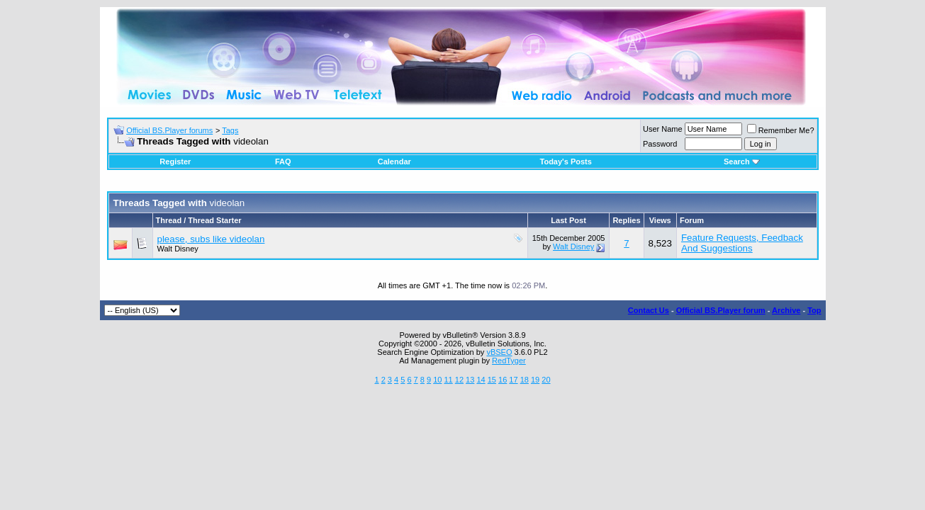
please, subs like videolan (211, 239)
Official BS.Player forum (721, 310)
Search (742, 161)
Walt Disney (177, 248)
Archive (786, 310)
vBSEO (499, 352)
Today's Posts (566, 161)
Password (660, 144)
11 (448, 379)
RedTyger (509, 360)
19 (535, 379)
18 (524, 379)
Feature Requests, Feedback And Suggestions (742, 243)
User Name (663, 129)
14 (480, 379)
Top (814, 310)
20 (546, 379)
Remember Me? (780, 130)
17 (513, 379)
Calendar (394, 161)
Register (175, 161)
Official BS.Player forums (169, 130)
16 (502, 379)
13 (470, 379)
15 (492, 379)
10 (437, 379)
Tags (230, 130)
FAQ (283, 161)
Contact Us (648, 310)
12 (459, 379)
